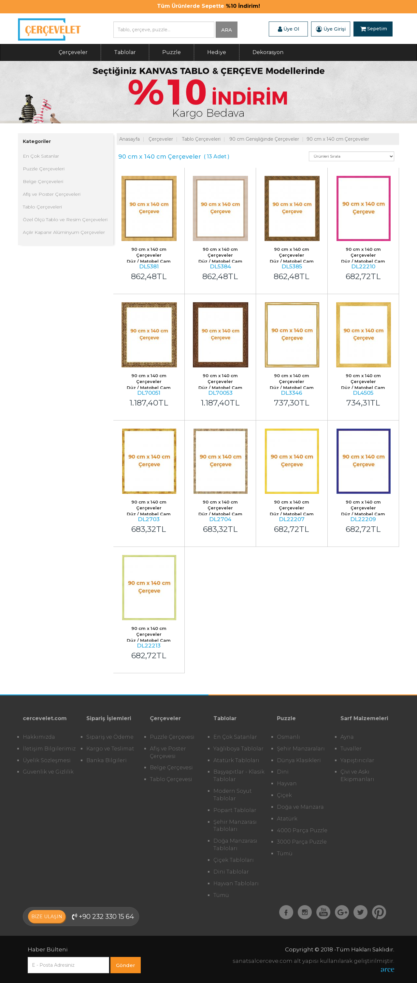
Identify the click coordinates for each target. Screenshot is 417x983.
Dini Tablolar (231, 872)
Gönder (125, 965)
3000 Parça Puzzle (302, 842)
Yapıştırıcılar (357, 760)
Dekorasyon (267, 52)
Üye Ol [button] (288, 29)
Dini (283, 772)
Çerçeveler (73, 52)
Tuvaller (351, 749)
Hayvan (287, 783)
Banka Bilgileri (106, 760)
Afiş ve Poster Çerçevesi (168, 752)
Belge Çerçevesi (171, 767)
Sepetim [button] (373, 29)
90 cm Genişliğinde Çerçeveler (264, 139)
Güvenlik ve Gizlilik (48, 772)
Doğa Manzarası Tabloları (235, 844)
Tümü (221, 895)
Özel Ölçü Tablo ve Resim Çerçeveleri (65, 219)
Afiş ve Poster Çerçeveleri (51, 194)
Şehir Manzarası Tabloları (235, 826)
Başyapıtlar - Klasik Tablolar (239, 775)
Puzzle (171, 52)
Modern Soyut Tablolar (232, 795)
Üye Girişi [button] (331, 29)
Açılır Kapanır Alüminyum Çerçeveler (64, 232)
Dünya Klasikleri (299, 760)
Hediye (216, 52)
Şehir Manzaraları (301, 749)
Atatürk (287, 819)
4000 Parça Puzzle (302, 830)
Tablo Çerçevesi (171, 779)
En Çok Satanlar (41, 156)
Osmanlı (288, 737)
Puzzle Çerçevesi (172, 737)
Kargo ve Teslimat (110, 749)
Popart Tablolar (234, 810)
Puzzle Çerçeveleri (44, 169)
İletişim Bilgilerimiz (49, 749)
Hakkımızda (39, 737)
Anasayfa (129, 139)
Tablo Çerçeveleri (42, 207)
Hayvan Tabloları (236, 883)
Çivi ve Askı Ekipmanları (357, 775)
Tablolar (125, 52)
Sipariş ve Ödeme (110, 737)
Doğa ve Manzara (300, 807)
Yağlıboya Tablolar (238, 749)
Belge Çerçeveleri (43, 181)
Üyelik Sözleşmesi (47, 760)
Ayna (347, 737)
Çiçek (284, 795)
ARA (226, 30)
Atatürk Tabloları (236, 760)
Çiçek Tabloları (233, 860)
